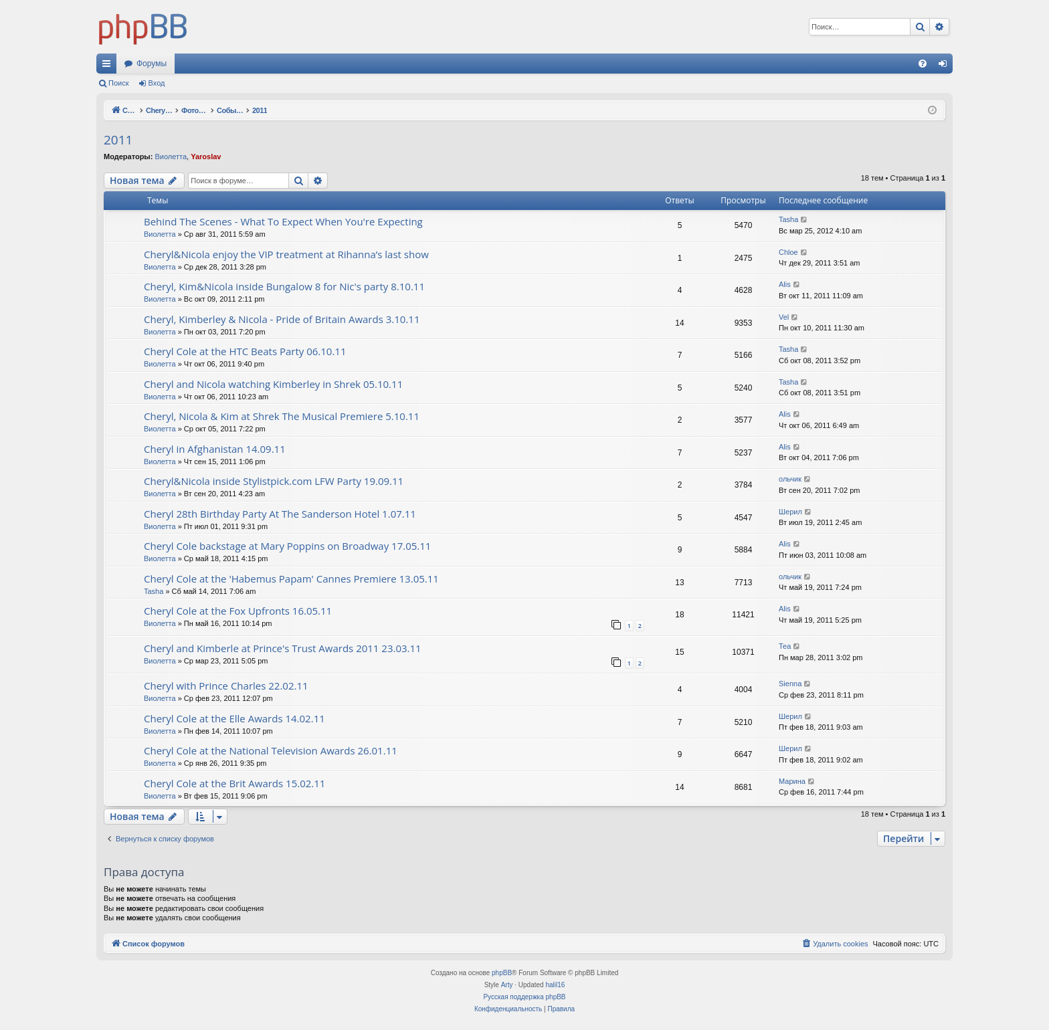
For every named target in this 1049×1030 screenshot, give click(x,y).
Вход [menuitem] (946, 66)
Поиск (118, 83)
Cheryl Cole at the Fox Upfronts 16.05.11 (238, 610)
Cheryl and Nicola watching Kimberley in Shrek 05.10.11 (273, 384)
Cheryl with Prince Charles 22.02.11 (226, 685)
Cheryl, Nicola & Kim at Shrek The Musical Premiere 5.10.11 (281, 416)
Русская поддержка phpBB (524, 997)
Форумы (151, 63)
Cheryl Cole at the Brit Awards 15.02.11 (234, 783)
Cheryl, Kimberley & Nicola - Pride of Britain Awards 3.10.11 (281, 319)
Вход (157, 83)
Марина (792, 781)
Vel (784, 317)
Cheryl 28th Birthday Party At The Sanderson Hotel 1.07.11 (280, 513)
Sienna (790, 684)
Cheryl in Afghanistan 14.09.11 (215, 448)
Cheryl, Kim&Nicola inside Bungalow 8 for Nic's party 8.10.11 (284, 286)
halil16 (555, 985)
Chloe (788, 252)
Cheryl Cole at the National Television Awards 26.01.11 (270, 750)
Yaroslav (206, 156)
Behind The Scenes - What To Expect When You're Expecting (283, 221)
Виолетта (171, 156)
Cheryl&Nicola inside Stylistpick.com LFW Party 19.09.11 (273, 481)
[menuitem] (923, 64)
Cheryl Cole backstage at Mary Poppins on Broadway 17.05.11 (287, 545)
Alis (785, 284)
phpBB (502, 972)
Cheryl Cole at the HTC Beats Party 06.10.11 (245, 351)
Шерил (790, 512)
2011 (118, 139)
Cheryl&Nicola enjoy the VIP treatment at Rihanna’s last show (286, 254)
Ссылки (109, 66)
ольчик (790, 479)
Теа (785, 646)
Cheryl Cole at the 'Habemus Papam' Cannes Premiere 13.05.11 (291, 578)
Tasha (788, 219)
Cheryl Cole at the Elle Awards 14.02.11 (234, 718)
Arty (507, 985)
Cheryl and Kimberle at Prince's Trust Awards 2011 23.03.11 (282, 648)
